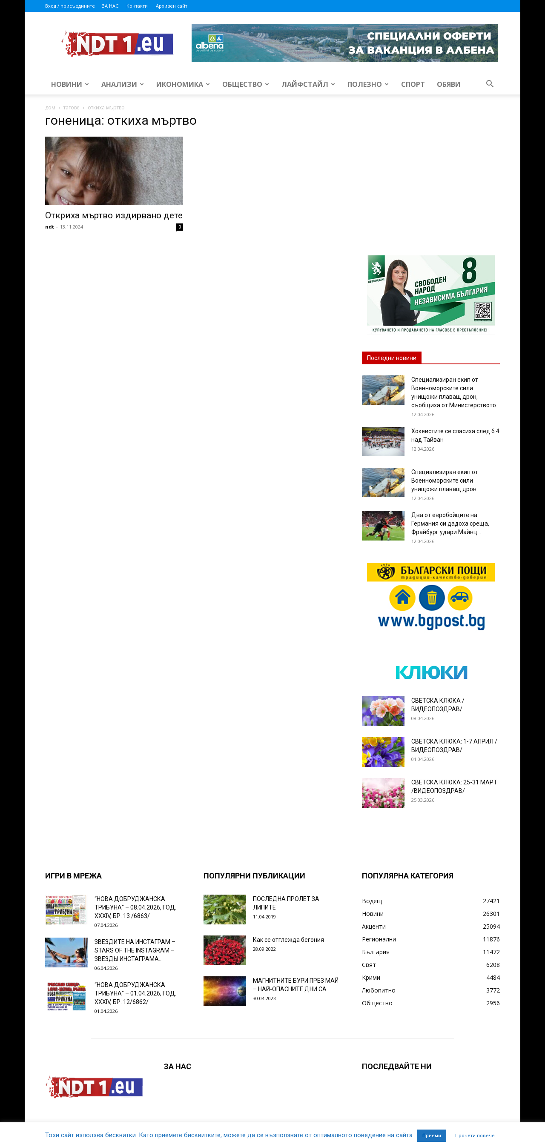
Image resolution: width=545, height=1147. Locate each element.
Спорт (413, 84)
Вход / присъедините (70, 6)
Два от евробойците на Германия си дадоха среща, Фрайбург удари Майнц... (450, 523)
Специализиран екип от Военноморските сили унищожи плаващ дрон (444, 480)
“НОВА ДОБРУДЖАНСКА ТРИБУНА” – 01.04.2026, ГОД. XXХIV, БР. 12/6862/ (135, 993)
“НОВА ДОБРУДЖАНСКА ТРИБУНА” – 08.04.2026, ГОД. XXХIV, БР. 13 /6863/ (135, 907)
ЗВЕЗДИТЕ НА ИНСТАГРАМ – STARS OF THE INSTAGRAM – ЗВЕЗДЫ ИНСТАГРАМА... (135, 950)
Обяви (449, 84)
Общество (245, 84)
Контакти (137, 6)
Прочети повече (475, 1135)
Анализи (122, 84)
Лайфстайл (308, 84)
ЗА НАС (110, 6)
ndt (49, 226)
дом (50, 107)
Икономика (183, 84)
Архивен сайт (171, 6)
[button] (489, 85)
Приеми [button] (431, 1135)
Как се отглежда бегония (288, 939)
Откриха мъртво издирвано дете (114, 215)
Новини (70, 84)
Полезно (368, 84)
